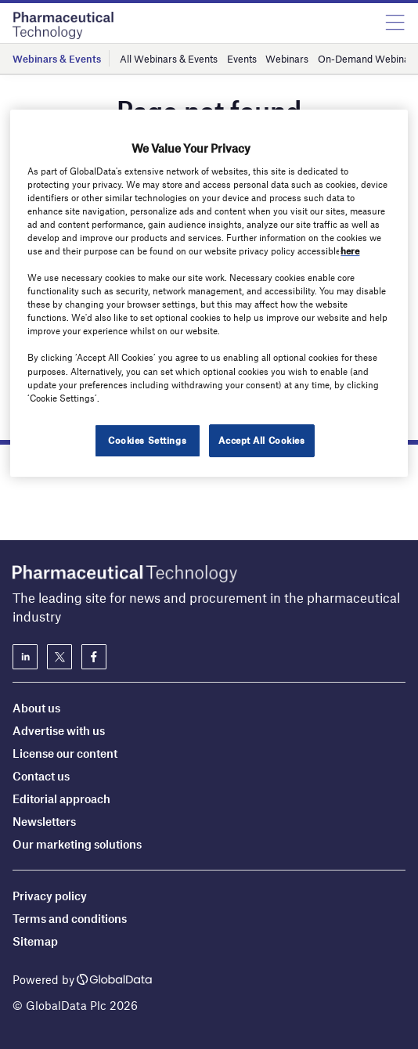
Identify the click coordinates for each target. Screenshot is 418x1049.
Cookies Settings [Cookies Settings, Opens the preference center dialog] (147, 439)
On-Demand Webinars (368, 58)
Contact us (41, 776)
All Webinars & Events (169, 58)
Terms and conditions (70, 918)
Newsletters (44, 821)
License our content (65, 753)
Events (242, 58)
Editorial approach (61, 798)
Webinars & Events (57, 58)
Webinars (286, 58)
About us (36, 708)
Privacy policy (50, 896)
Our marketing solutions (77, 844)
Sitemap (35, 941)
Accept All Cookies (261, 439)
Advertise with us (59, 730)
